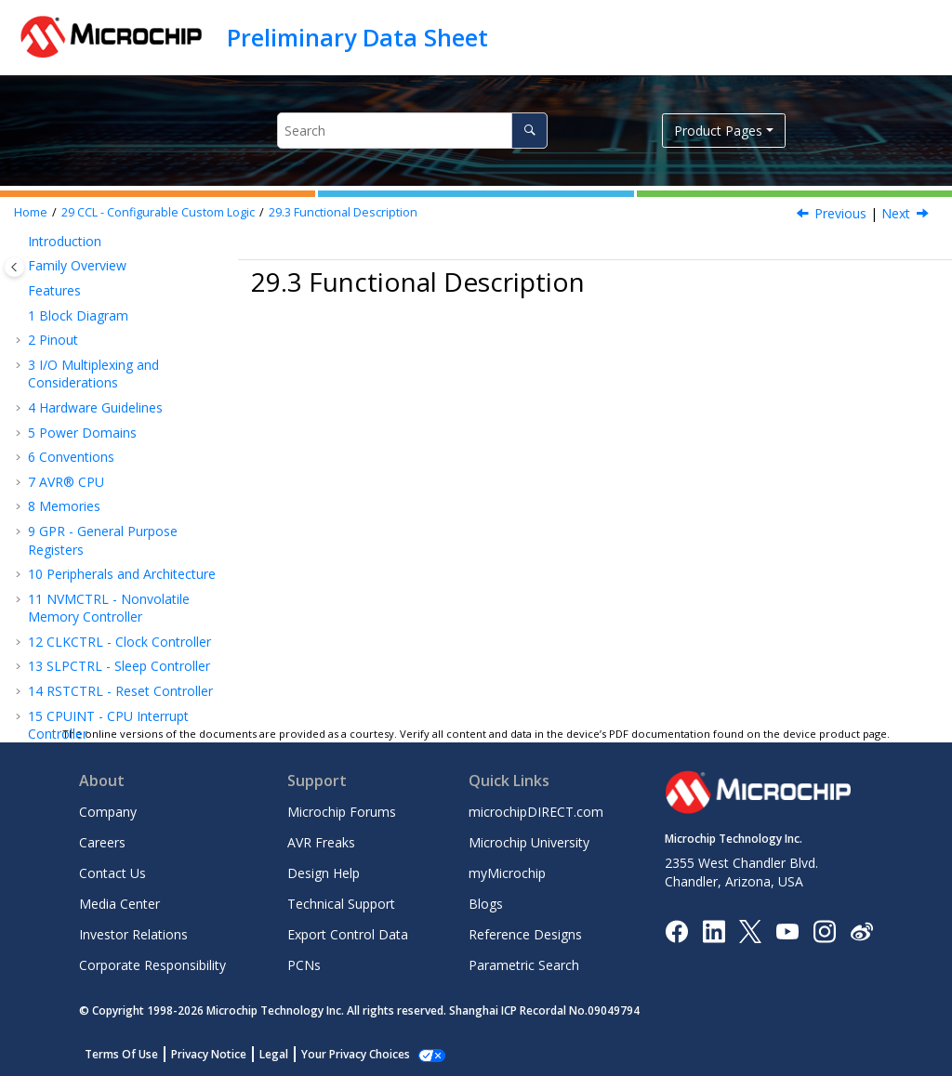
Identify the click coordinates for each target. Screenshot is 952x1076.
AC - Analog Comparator (111, 634)
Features (82, 393)
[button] (20, 290)
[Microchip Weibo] (861, 930)
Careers (102, 842)
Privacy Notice (208, 1054)
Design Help (323, 873)
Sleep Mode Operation (109, 550)
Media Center (119, 903)
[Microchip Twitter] (750, 930)
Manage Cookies (345, 1054)
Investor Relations (133, 934)
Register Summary (110, 585)
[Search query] (412, 130)
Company (108, 811)
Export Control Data (347, 934)
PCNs (304, 965)
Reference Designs (525, 934)
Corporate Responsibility (152, 965)
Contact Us (112, 873)
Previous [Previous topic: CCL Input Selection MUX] (840, 213)
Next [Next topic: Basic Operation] (895, 213)
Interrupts (103, 492)
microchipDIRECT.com (536, 811)
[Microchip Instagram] (824, 930)
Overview (83, 418)
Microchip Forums (341, 811)
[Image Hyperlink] (787, 930)
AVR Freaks (321, 842)
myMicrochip (507, 873)
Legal (273, 1054)
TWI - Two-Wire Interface (113, 264)
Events (93, 517)
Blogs (486, 903)
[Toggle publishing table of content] (14, 267)
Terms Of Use (121, 1054)
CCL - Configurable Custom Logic (158, 212)
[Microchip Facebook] (676, 930)
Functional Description (343, 212)
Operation (103, 468)
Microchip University (529, 842)
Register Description (116, 609)
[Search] (529, 130)
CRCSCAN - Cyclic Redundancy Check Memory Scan (112, 308)
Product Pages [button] (718, 130)
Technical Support (341, 903)
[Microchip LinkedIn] (713, 930)
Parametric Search (524, 965)
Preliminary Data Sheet (357, 37)
